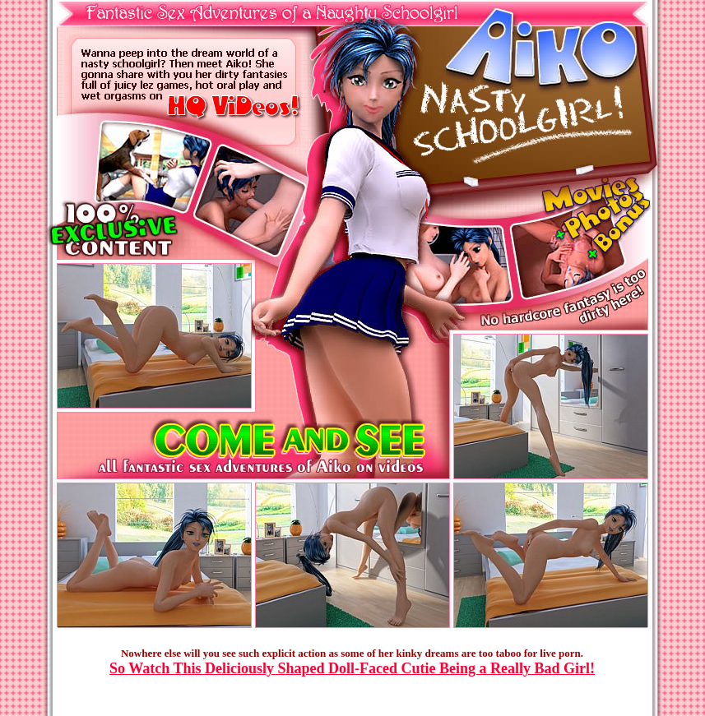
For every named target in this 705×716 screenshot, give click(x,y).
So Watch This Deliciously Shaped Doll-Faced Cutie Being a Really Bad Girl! (352, 668)
